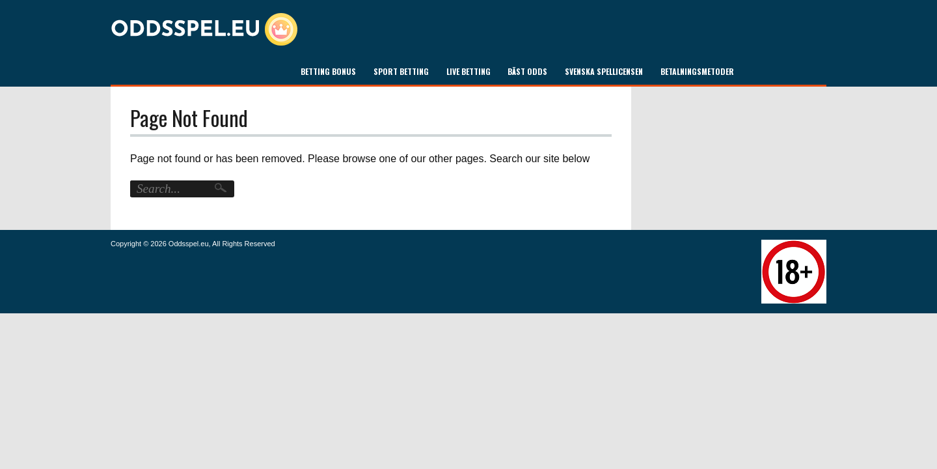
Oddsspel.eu (189, 244)
